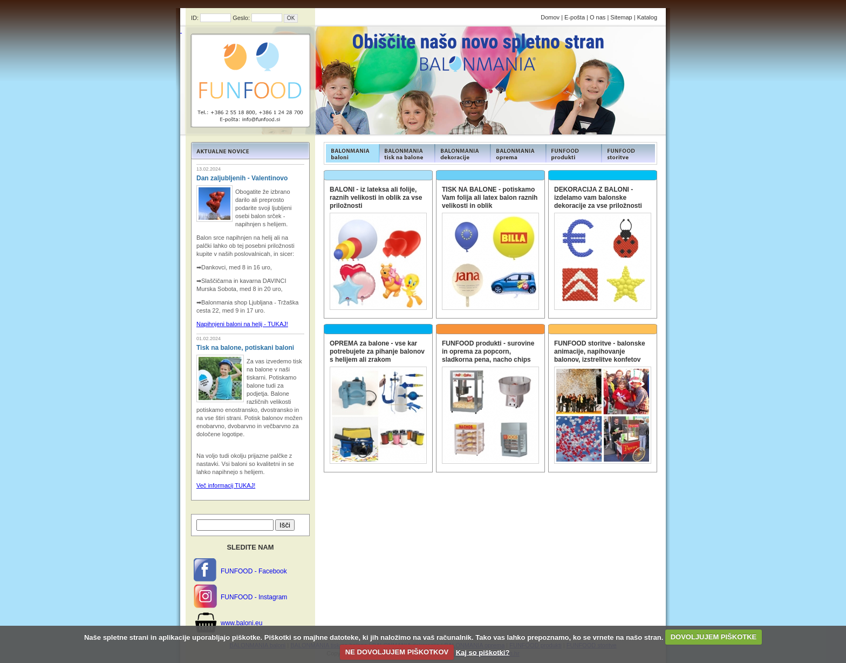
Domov (550, 17)
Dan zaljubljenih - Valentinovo (242, 178)
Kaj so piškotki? (483, 652)
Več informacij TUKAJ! (225, 485)
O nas (597, 17)
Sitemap (621, 17)
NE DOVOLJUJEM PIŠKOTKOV (396, 652)
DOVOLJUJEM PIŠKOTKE (714, 637)
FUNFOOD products (351, 153)
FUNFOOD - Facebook (254, 571)
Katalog (647, 17)
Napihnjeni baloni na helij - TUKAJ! (242, 324)
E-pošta (574, 17)
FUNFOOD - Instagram (254, 597)
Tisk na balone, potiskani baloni (245, 347)
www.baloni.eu (241, 623)
